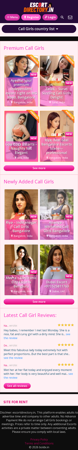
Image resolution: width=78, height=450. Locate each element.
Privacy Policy (39, 439)
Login (50, 17)
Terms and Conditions (39, 443)
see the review (13, 358)
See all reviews (17, 386)
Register (31, 17)
